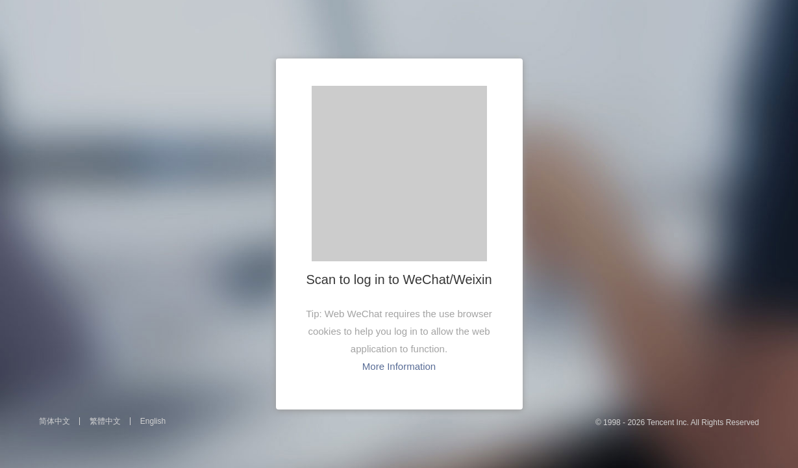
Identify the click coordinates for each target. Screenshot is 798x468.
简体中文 (54, 421)
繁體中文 (105, 421)
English (153, 421)
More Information (399, 366)
